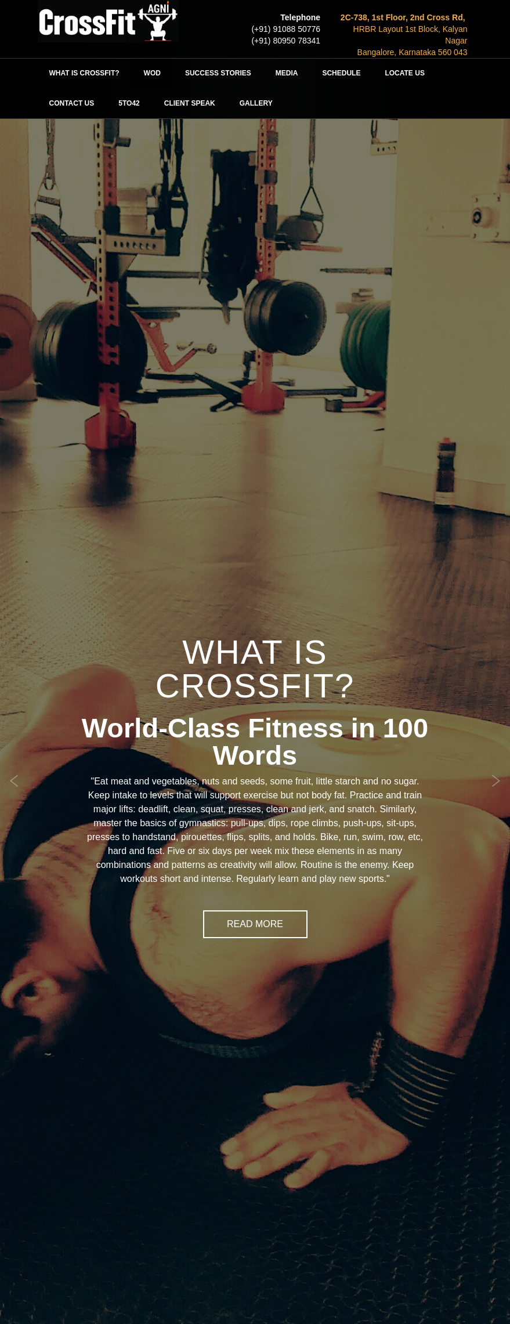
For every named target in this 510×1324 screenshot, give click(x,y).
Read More (255, 924)
